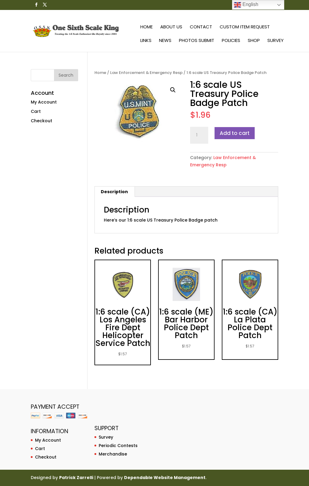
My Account (44, 102)
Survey (275, 40)
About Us (171, 27)
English (246, 4)
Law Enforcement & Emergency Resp (146, 72)
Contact (201, 27)
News (165, 40)
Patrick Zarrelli (76, 478)
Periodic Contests (118, 446)
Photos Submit (196, 40)
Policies (231, 40)
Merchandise (113, 454)
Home (146, 27)
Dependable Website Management (164, 478)
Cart (36, 111)
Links (145, 40)
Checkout (41, 121)
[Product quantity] (199, 135)
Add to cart (235, 133)
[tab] (114, 192)
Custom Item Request (245, 27)
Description (114, 192)
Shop (254, 40)
